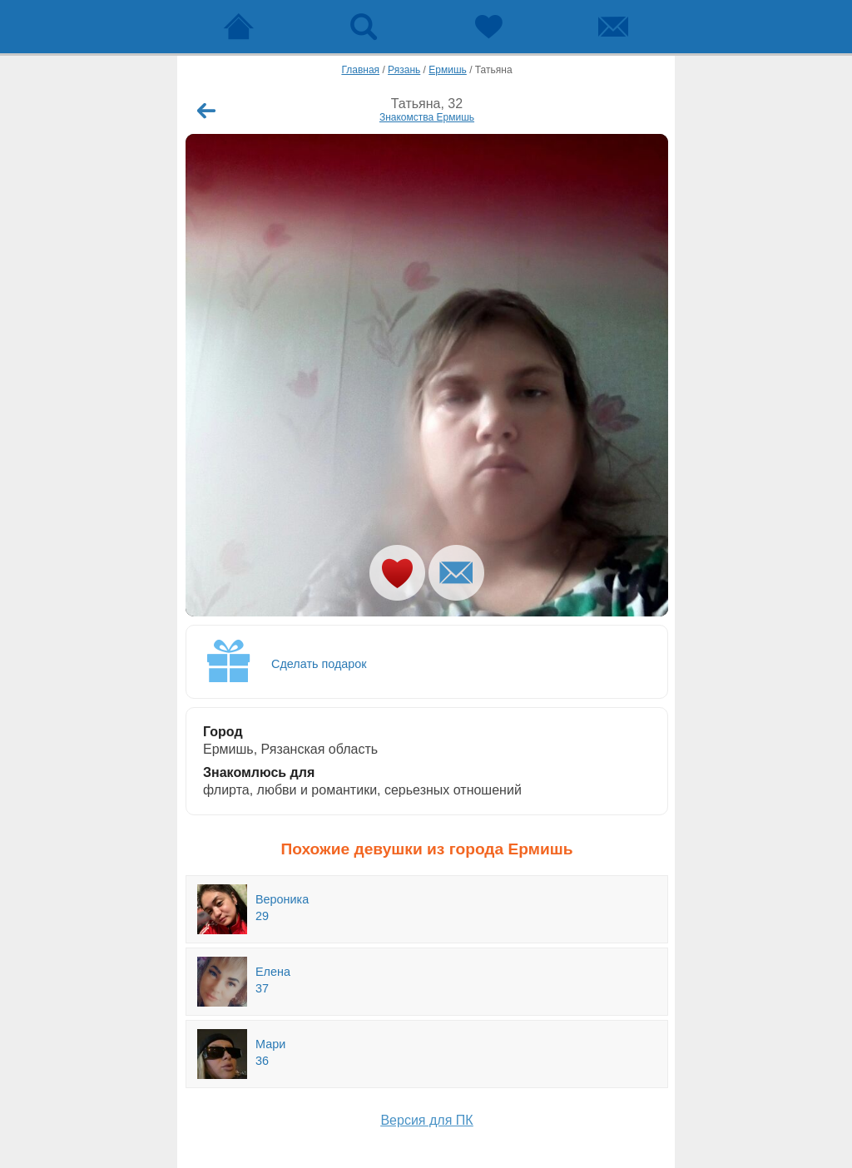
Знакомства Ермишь (426, 117)
